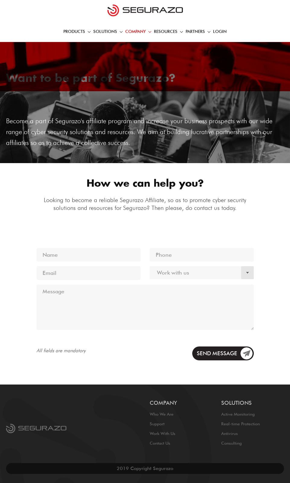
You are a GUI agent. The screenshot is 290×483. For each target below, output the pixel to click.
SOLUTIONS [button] (108, 31)
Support (157, 423)
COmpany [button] (138, 31)
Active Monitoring (238, 414)
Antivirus (229, 433)
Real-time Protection (240, 423)
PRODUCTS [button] (77, 31)
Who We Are (162, 414)
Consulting (231, 443)
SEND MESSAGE (217, 353)
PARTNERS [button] (198, 31)
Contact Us (160, 443)
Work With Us (162, 433)
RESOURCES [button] (168, 31)
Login (220, 31)
